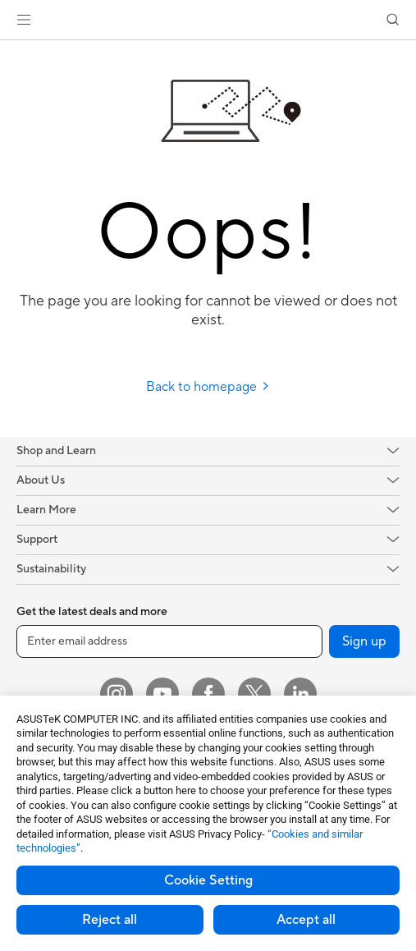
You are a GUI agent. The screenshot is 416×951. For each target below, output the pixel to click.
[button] (23, 19)
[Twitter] (254, 694)
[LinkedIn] (300, 694)
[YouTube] (162, 694)
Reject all (109, 920)
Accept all (306, 920)
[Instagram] (116, 694)
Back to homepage (208, 387)
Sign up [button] (364, 641)
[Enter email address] (169, 641)
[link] (208, 20)
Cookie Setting (208, 880)
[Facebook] (208, 694)
